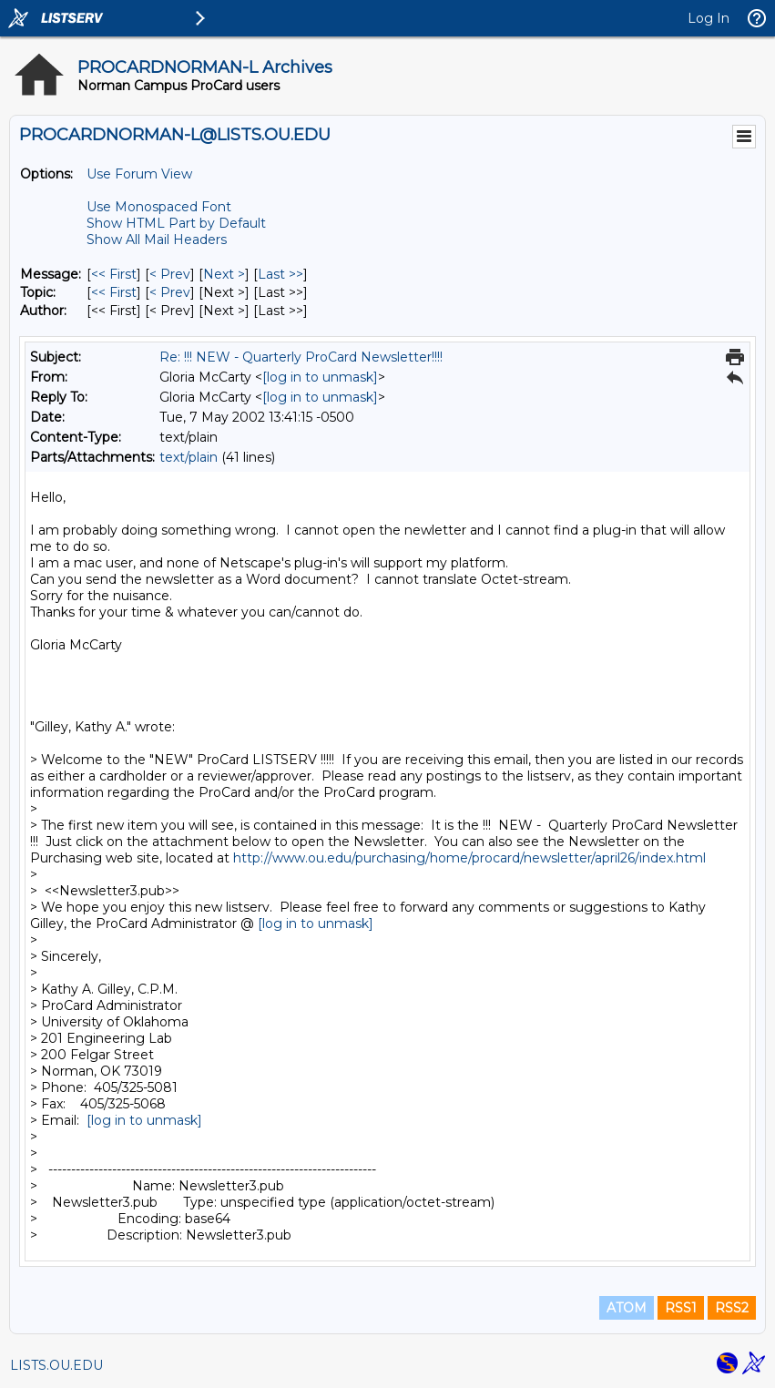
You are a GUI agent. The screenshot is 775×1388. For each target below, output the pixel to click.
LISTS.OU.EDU (56, 1365)
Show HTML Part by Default (176, 223)
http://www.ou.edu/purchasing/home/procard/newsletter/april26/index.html (469, 858)
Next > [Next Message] (224, 274)
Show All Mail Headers (157, 239)
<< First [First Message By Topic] (114, 292)
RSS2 (732, 1308)
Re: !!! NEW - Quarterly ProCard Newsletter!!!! (301, 357)
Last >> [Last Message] (280, 274)
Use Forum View (139, 174)
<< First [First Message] (114, 274)
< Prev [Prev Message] (169, 274)
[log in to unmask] (320, 377)
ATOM (627, 1308)
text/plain (188, 457)
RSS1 (681, 1308)
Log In (708, 18)
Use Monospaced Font (159, 207)
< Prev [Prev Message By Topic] (169, 292)
